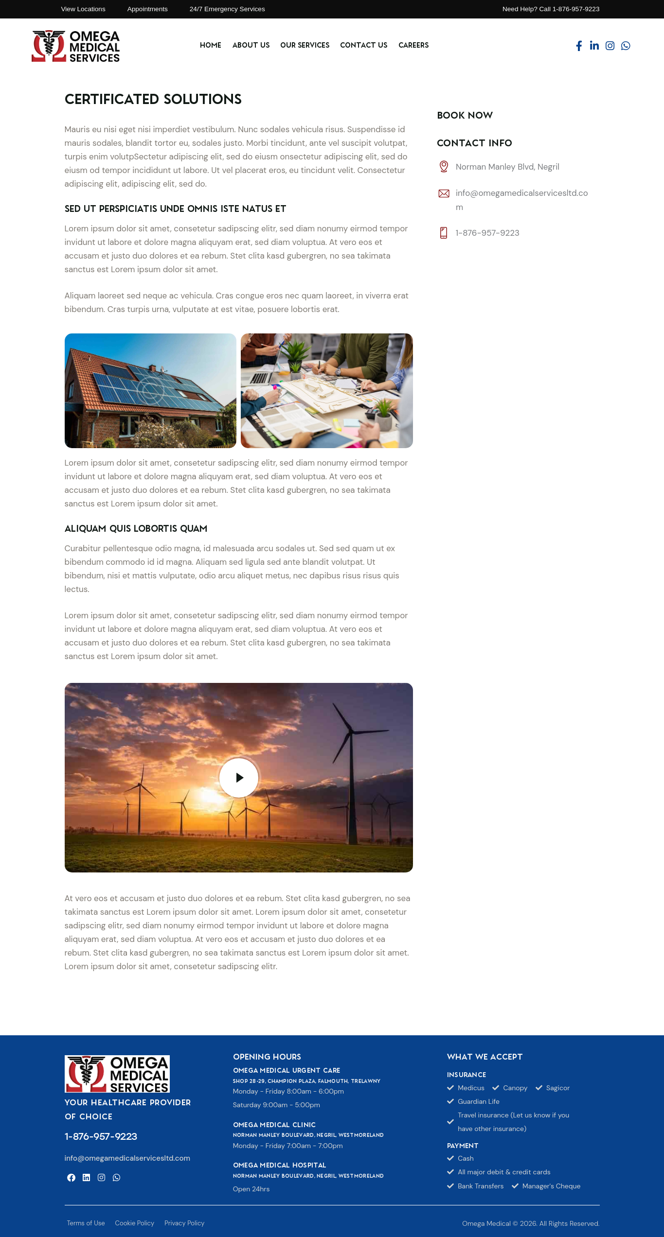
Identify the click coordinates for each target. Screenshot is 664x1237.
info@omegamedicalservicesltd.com (128, 1158)
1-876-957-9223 (488, 233)
